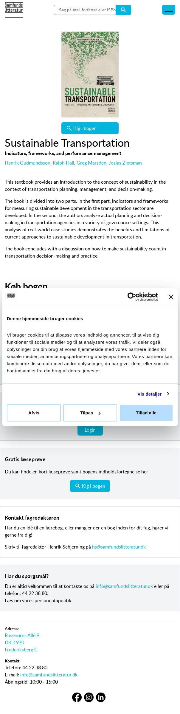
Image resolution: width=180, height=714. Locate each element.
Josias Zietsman (125, 162)
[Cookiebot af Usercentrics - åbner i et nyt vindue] (132, 296)
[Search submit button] (123, 10)
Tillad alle (146, 412)
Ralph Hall (63, 162)
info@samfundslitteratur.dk (124, 586)
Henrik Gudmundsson (27, 162)
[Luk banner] (171, 297)
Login (90, 430)
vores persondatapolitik (46, 600)
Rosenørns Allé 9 (22, 635)
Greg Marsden (91, 162)
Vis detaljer (150, 393)
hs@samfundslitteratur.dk (119, 546)
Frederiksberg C (21, 649)
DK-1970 (14, 642)
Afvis (33, 412)
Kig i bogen (81, 128)
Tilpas (90, 412)
